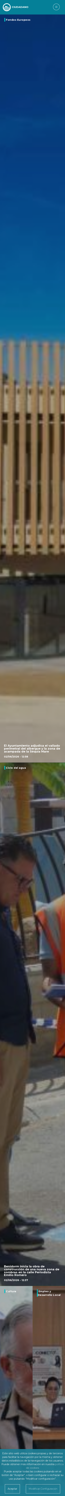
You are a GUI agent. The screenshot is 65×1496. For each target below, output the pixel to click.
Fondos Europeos (18, 19)
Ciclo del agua (16, 767)
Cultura (11, 1291)
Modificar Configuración (43, 1488)
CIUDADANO (20, 7)
